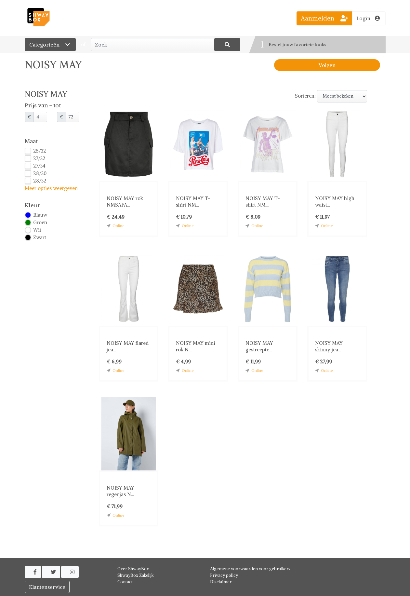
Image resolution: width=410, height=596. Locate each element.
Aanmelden (324, 18)
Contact (125, 582)
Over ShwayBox (133, 569)
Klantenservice (47, 587)
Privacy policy (224, 575)
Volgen (327, 65)
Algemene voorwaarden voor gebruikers (250, 569)
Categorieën (50, 44)
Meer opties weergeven (51, 188)
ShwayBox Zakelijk (135, 575)
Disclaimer (220, 582)
